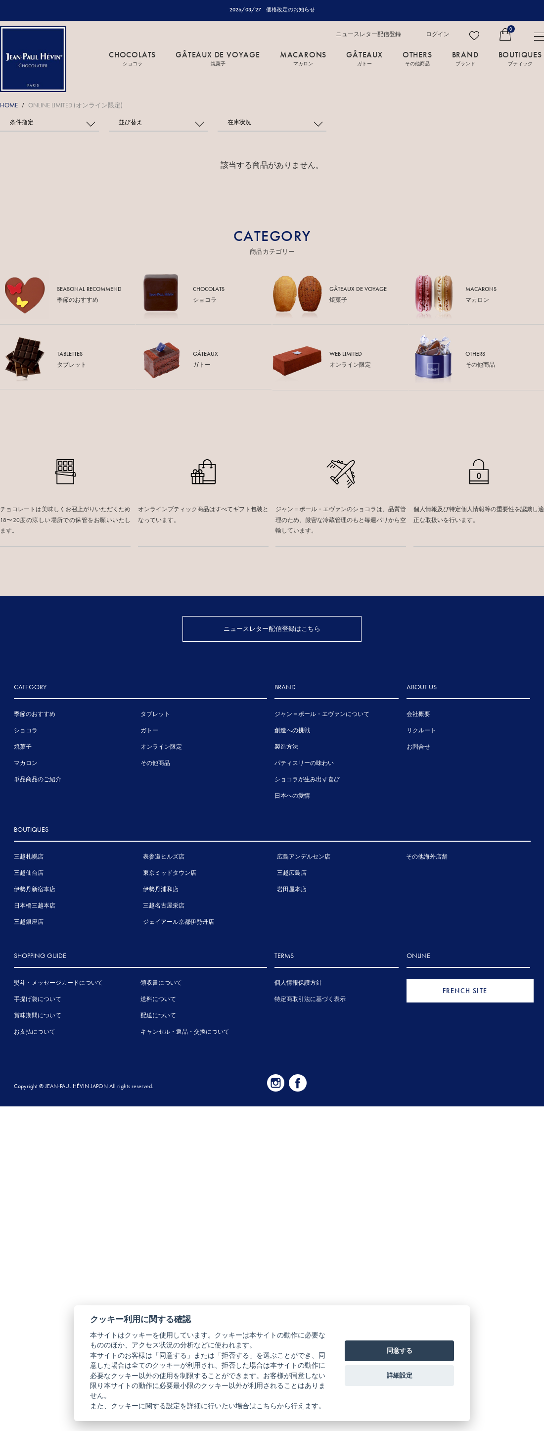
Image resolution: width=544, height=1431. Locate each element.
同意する (399, 1350)
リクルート (421, 730)
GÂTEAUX (364, 57)
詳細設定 (399, 1375)
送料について (158, 998)
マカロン (26, 762)
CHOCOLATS (132, 57)
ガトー (149, 730)
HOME (9, 105)
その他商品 (155, 762)
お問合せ (418, 746)
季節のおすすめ (34, 713)
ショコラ (26, 730)
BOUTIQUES (520, 57)
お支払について (34, 1031)
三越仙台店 (29, 872)
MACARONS (303, 57)
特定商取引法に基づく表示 (310, 998)
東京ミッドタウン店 (169, 872)
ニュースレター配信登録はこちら (272, 627)
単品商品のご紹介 (37, 779)
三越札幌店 (29, 856)
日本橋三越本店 (34, 905)
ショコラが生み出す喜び (307, 779)
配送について (158, 1015)
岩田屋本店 (292, 889)
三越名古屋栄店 (163, 905)
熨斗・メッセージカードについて (58, 982)
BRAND (465, 57)
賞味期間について (37, 1015)
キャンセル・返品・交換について (184, 1031)
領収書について (161, 982)
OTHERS (417, 57)
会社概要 (418, 713)
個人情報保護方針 (298, 982)
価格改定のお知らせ (290, 9)
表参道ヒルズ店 (163, 856)
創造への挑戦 (292, 730)
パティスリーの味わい (304, 762)
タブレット (155, 713)
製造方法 (286, 746)
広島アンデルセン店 (303, 856)
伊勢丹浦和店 (161, 889)
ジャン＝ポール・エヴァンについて (321, 713)
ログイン (438, 34)
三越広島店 (292, 872)
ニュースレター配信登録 (368, 34)
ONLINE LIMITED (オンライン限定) (75, 105)
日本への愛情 (292, 795)
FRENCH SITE (465, 990)
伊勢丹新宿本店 (34, 889)
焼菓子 (23, 746)
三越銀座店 (29, 921)
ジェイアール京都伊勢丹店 (178, 921)
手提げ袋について (37, 998)
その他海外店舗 (427, 856)
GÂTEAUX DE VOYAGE (218, 57)
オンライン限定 (161, 746)
